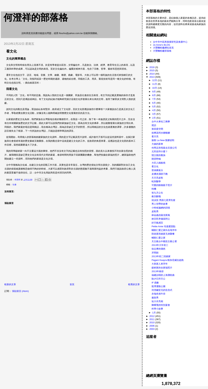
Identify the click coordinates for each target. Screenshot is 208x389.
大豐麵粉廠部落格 (162, 51)
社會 (14, 184)
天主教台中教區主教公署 (164, 241)
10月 (155, 88)
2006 (152, 325)
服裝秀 (155, 297)
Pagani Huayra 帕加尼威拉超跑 (168, 260)
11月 (155, 84)
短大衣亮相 (157, 301)
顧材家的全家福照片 (162, 267)
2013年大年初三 (160, 245)
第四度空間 (157, 129)
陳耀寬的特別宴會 (161, 305)
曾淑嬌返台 (157, 170)
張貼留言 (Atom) (20, 291)
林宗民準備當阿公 (161, 219)
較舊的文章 (134, 284)
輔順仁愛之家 (158, 237)
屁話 (154, 125)
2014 (152, 73)
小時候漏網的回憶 (161, 207)
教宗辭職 (156, 196)
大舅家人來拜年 (160, 263)
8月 (154, 95)
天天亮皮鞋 (157, 177)
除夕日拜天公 (158, 278)
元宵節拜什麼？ (160, 151)
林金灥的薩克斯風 (161, 215)
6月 (154, 103)
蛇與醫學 (156, 181)
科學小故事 (157, 308)
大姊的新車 (157, 144)
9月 (154, 91)
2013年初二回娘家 (161, 256)
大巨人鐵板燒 (158, 162)
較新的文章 (10, 284)
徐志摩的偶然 (158, 248)
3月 (154, 114)
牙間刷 (155, 252)
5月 (154, 106)
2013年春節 (158, 271)
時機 (154, 189)
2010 (152, 322)
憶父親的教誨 (158, 155)
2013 (152, 77)
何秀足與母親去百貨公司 (164, 147)
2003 (152, 329)
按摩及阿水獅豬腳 (161, 132)
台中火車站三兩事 (161, 121)
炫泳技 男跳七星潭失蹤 (163, 200)
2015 (152, 70)
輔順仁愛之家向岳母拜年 (164, 230)
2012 (152, 316)
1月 (154, 312)
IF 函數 (155, 282)
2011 (152, 319)
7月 (154, 99)
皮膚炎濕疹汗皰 (160, 174)
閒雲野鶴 (156, 159)
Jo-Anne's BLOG (161, 45)
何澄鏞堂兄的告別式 (162, 290)
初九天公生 (157, 192)
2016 (152, 67)
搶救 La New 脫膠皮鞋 (163, 140)
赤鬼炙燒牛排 (158, 293)
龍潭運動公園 (158, 286)
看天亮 (155, 136)
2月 (154, 118)
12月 (155, 80)
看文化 (155, 166)
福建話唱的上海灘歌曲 (163, 275)
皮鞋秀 (155, 211)
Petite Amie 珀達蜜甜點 (163, 226)
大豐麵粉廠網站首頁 (163, 47)
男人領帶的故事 (160, 204)
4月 (154, 110)
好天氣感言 (157, 222)
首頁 (72, 284)
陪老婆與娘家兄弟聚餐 (163, 233)
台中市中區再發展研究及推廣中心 (170, 42)
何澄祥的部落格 (36, 17)
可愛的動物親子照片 (162, 185)
